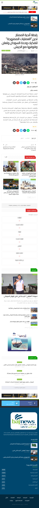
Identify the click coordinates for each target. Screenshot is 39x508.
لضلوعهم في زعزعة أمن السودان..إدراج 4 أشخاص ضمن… (16, 457)
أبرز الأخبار (35, 482)
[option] (19, 22)
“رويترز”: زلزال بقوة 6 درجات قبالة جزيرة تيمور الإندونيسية (15, 12)
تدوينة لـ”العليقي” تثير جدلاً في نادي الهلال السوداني (20, 296)
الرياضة (19, 497)
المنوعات (27, 500)
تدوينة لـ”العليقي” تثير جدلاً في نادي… (21, 450)
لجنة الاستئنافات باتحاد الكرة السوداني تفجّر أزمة (19, 308)
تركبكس (18, 205)
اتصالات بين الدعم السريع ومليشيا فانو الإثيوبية (9, 148)
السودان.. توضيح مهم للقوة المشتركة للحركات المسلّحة (19, 382)
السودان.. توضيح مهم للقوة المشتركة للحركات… (19, 17)
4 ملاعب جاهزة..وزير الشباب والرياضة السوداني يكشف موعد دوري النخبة (16, 315)
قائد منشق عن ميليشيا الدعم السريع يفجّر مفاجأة (19, 373)
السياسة (35, 479)
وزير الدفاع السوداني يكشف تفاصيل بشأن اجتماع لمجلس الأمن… (19, 365)
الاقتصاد (12, 497)
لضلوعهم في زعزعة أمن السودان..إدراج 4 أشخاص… (18, 24)
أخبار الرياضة (8, 50)
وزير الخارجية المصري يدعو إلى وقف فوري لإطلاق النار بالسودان (28, 148)
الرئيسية (3, 50)
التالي (29, 197)
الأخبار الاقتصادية (33, 485)
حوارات (11, 500)
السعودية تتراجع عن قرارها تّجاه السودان (20, 444)
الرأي (36, 488)
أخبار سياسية (33, 161)
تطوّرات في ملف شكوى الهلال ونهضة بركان (20, 322)
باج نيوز (22, 504)
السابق (33, 197)
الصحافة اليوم (18, 500)
